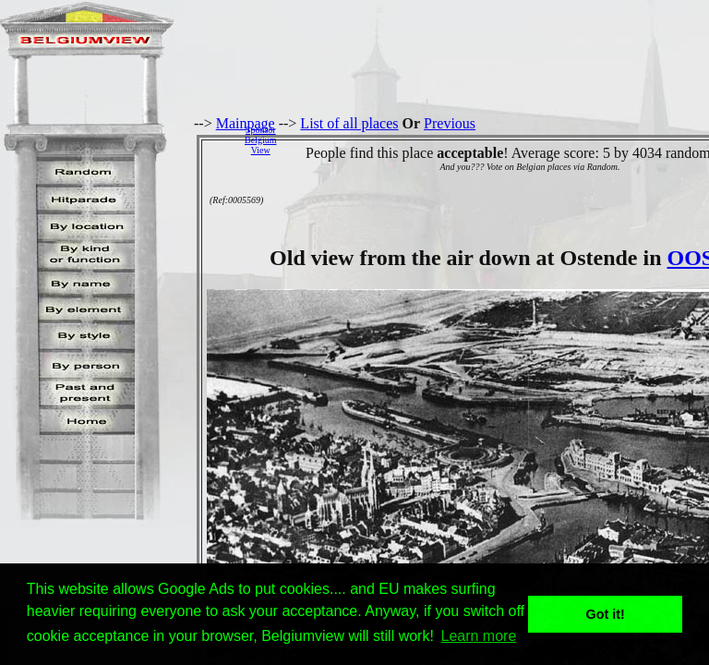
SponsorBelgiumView (260, 140)
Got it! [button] (605, 614)
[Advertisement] (497, 139)
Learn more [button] (479, 636)
